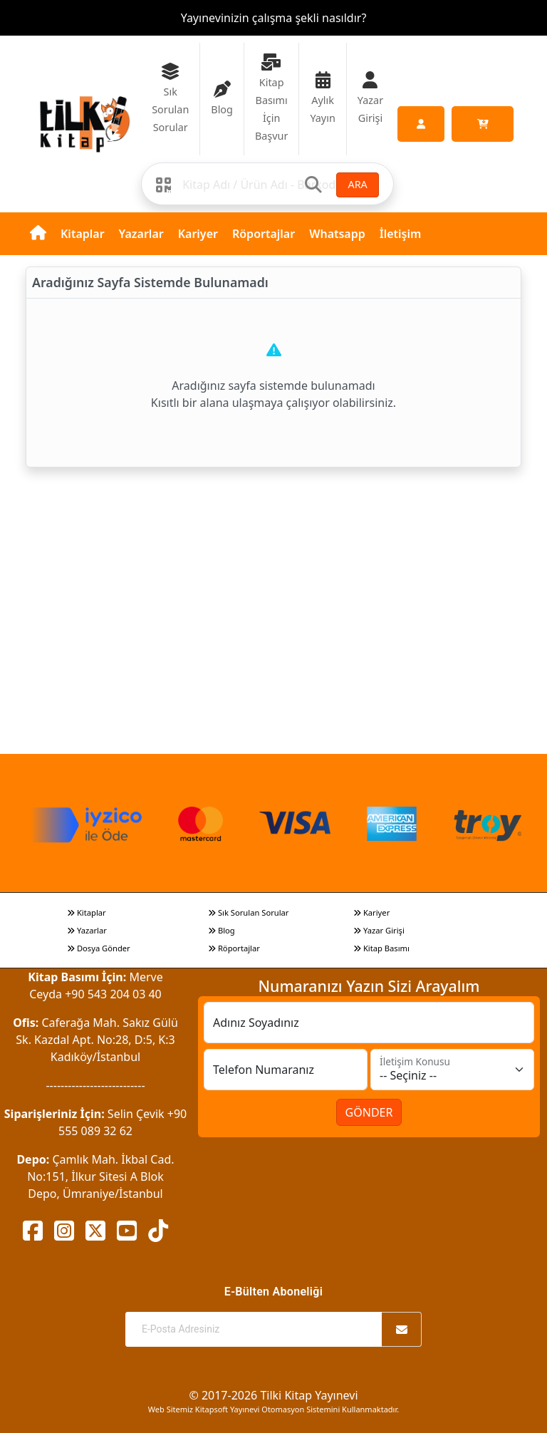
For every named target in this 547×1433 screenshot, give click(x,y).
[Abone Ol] (402, 1329)
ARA (357, 184)
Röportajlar (263, 234)
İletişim (401, 234)
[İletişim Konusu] (452, 1069)
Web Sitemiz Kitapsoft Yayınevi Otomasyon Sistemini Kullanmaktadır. (273, 1409)
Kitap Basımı (381, 948)
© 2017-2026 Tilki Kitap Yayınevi (273, 1395)
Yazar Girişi (379, 930)
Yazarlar (141, 234)
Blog (221, 930)
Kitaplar (83, 234)
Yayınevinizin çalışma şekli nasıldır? (274, 18)
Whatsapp (337, 234)
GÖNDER (369, 1112)
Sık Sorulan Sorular (248, 912)
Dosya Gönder (98, 948)
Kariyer (198, 234)
